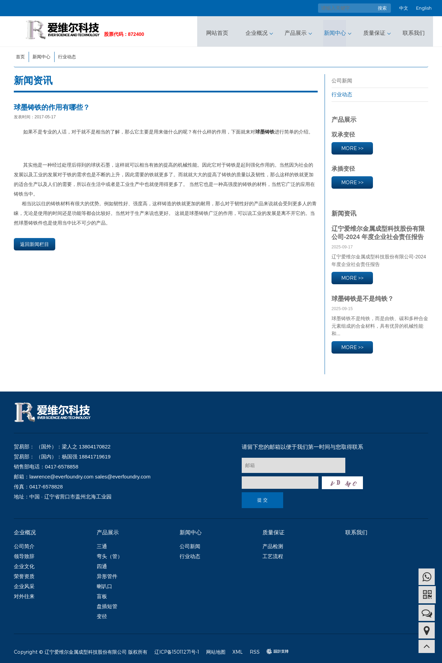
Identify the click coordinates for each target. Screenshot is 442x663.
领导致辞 (24, 553)
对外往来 (24, 593)
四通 (102, 563)
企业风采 (24, 583)
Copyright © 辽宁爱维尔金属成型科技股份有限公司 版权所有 (80, 649)
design (274, 648)
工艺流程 (272, 553)
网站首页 (219, 30)
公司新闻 (342, 78)
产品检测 (272, 543)
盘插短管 (107, 603)
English (424, 8)
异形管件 (107, 573)
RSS (255, 649)
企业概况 (258, 30)
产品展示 (296, 30)
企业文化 (24, 563)
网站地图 (215, 649)
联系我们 (412, 30)
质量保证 (374, 30)
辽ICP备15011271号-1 (176, 649)
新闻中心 (335, 30)
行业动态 (67, 54)
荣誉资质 (24, 573)
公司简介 (24, 543)
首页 (20, 54)
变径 (102, 613)
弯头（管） (110, 553)
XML (237, 649)
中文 (403, 8)
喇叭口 (104, 583)
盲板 (102, 593)
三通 (102, 543)
